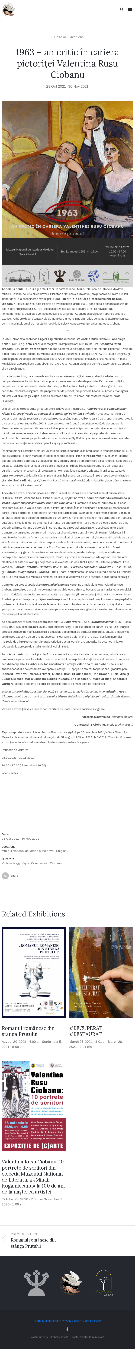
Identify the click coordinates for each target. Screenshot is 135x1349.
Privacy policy (71, 1320)
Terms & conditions (46, 1320)
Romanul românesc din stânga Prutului (28, 1031)
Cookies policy (92, 1320)
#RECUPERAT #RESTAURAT (85, 1031)
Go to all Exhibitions (69, 37)
